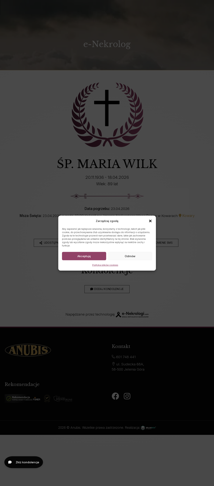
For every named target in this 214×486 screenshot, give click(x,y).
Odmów (130, 256)
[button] (150, 221)
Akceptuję (84, 256)
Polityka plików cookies (105, 265)
